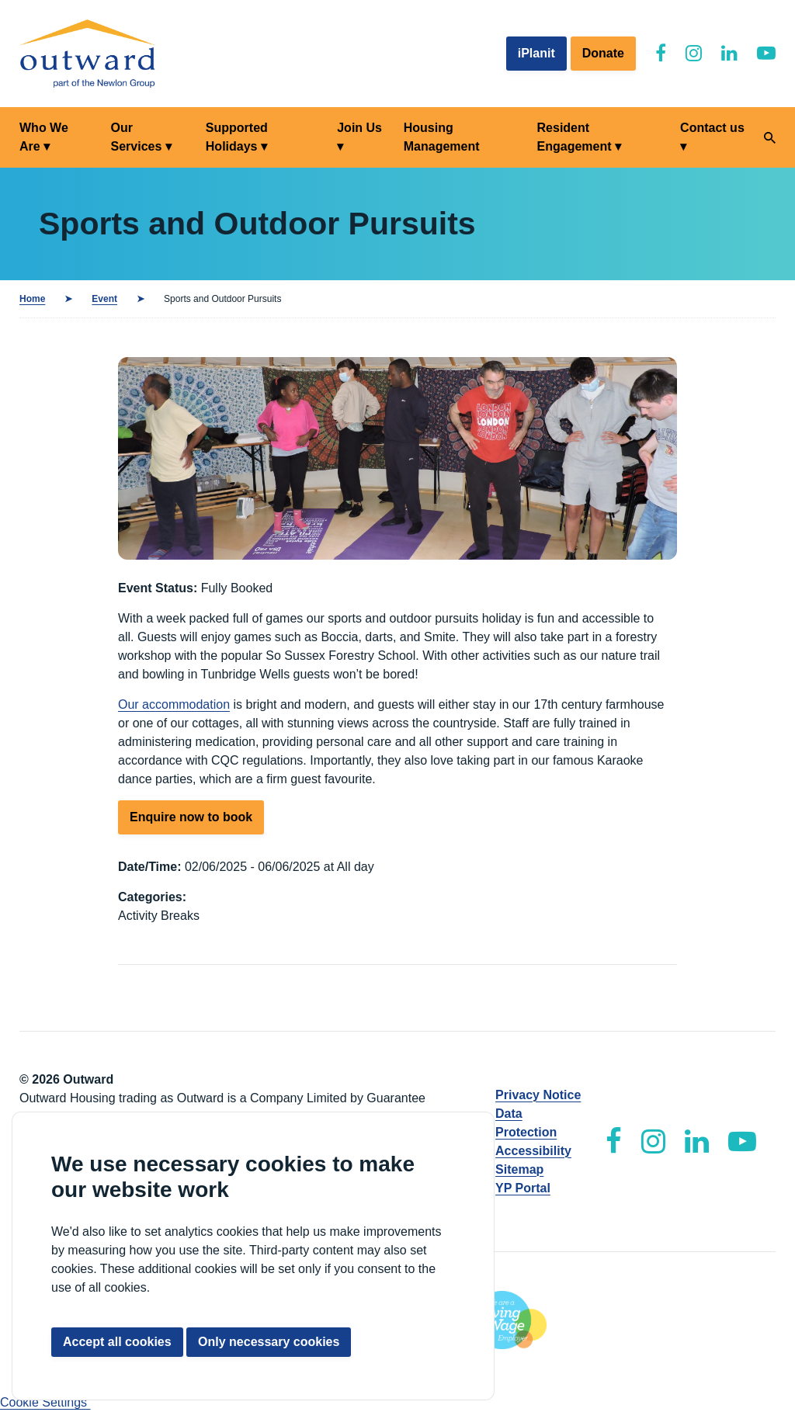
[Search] (770, 138)
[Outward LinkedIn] (729, 53)
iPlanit (536, 53)
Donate (603, 53)
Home (32, 298)
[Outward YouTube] (766, 53)
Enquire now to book (191, 817)
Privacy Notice (538, 1094)
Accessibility (533, 1150)
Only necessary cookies (268, 1341)
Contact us (712, 127)
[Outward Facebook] (660, 53)
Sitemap (519, 1169)
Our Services (135, 137)
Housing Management (442, 137)
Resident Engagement (574, 137)
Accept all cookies (117, 1341)
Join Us (359, 127)
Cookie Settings (45, 1402)
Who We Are (43, 137)
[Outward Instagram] (694, 53)
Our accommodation (174, 704)
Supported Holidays (237, 137)
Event (104, 298)
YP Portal (522, 1188)
